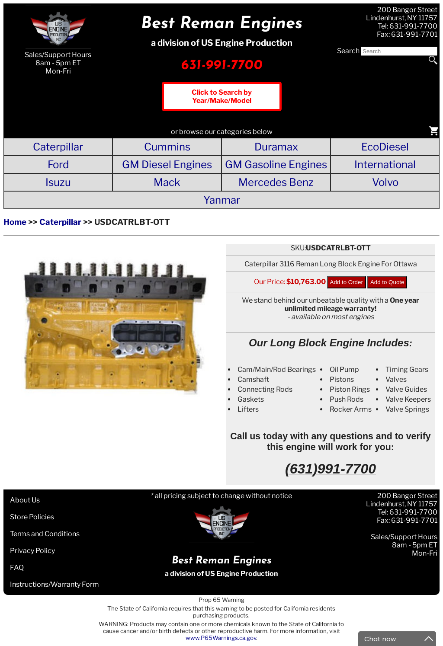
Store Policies (32, 517)
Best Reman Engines (221, 24)
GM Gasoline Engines (276, 164)
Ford (58, 164)
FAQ (17, 567)
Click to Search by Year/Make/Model (222, 96)
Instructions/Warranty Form (54, 584)
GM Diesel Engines (167, 164)
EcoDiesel (385, 147)
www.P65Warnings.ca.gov (221, 637)
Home (14, 222)
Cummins (167, 147)
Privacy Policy (32, 551)
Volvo (385, 182)
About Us (25, 500)
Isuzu (58, 182)
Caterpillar (58, 147)
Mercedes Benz (276, 182)
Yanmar (221, 200)
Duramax (276, 147)
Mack (167, 182)
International (385, 164)
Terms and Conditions (45, 534)
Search (348, 51)
